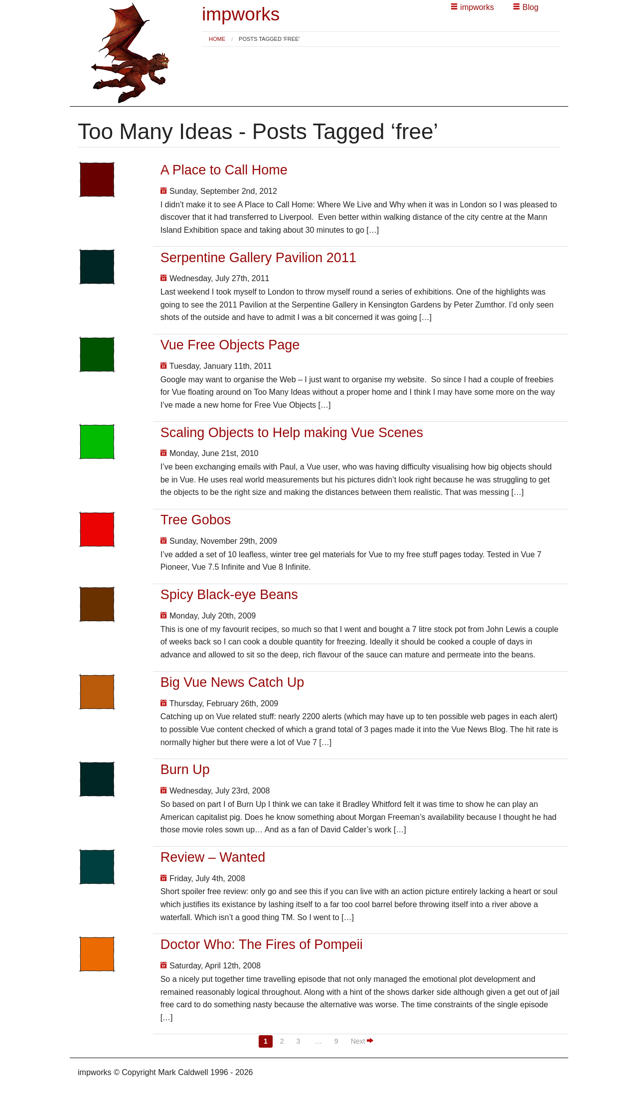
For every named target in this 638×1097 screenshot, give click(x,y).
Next (362, 1041)
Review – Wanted (213, 857)
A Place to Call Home (224, 169)
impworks (241, 14)
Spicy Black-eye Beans (229, 594)
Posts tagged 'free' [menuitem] (269, 39)
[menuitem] (217, 39)
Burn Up (185, 769)
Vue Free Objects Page (230, 344)
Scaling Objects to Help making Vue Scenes (291, 432)
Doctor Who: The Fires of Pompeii (261, 944)
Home (217, 39)
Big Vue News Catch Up (232, 682)
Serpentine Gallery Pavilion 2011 (258, 257)
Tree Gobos (195, 519)
